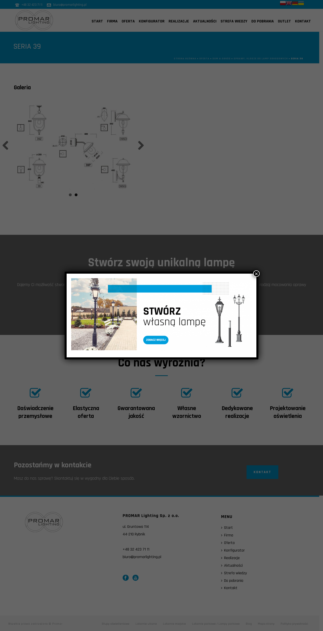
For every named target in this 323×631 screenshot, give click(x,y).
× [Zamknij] (256, 273)
